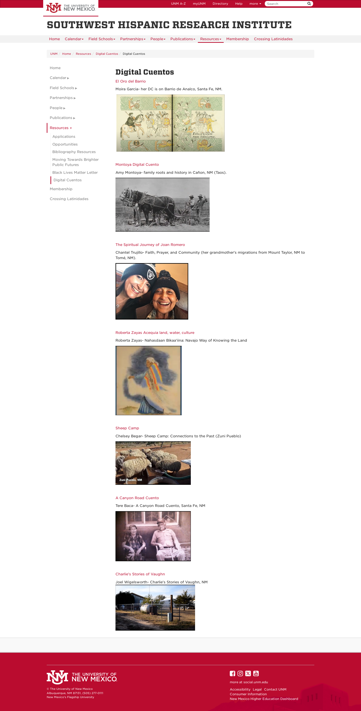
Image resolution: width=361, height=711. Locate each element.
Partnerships (133, 40)
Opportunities (65, 144)
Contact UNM (275, 689)
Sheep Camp (127, 428)
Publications (182, 40)
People (157, 40)
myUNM (199, 3)
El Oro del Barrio (130, 81)
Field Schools (101, 40)
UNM (54, 53)
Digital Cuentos (107, 53)
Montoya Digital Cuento (137, 164)
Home (54, 39)
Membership (237, 39)
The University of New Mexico (70, 8)
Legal (257, 689)
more (255, 3)
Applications (63, 136)
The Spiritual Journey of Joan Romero (150, 245)
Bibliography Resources (74, 152)
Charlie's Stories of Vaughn (140, 574)
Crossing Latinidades (273, 39)
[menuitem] (54, 39)
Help (238, 3)
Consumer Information (248, 694)
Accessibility (240, 689)
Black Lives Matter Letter (75, 172)
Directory (220, 3)
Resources (210, 40)
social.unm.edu (255, 682)
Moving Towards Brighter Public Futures (75, 162)
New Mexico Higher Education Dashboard (264, 699)
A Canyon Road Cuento (137, 498)
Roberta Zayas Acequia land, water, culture (154, 333)
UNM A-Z (178, 3)
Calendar (74, 40)
